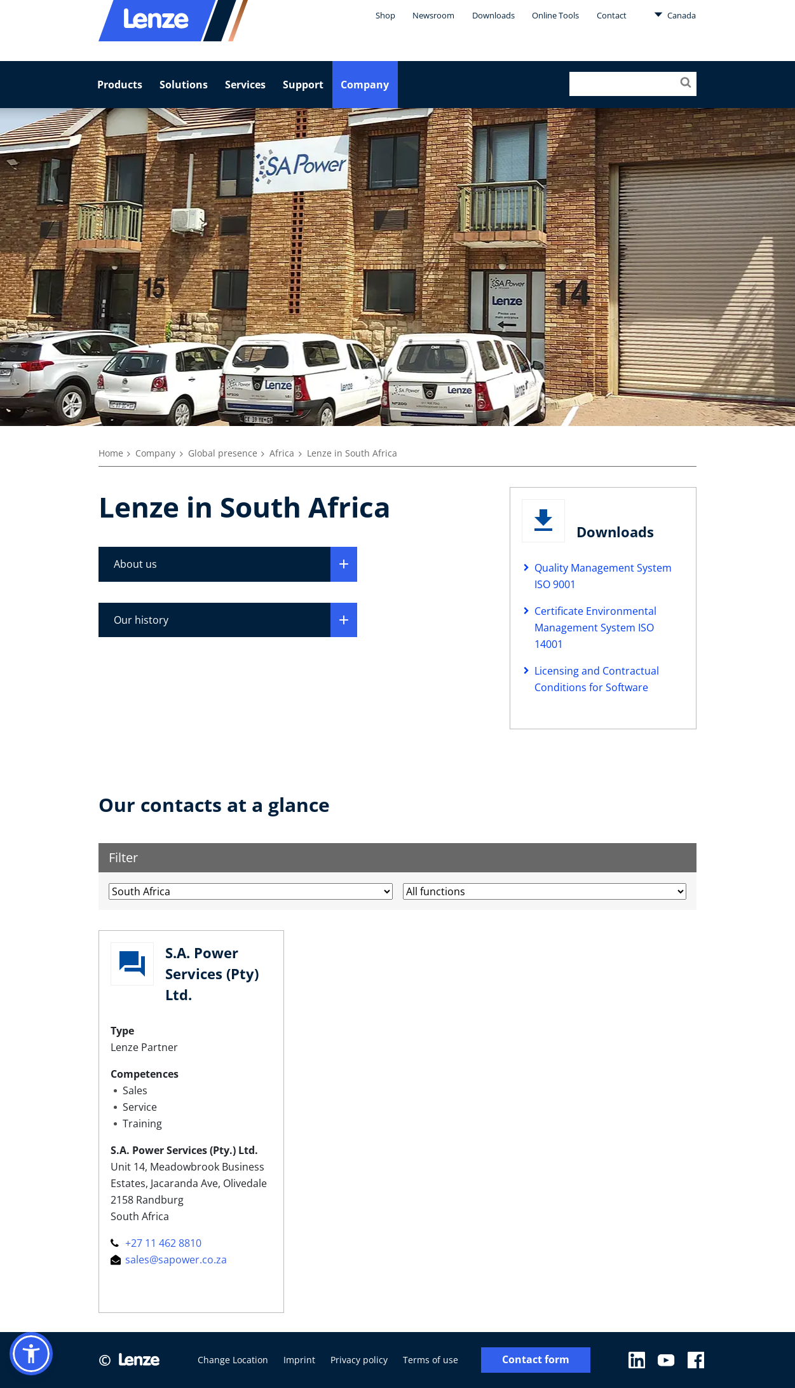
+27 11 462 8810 (156, 1243)
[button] (31, 1353)
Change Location (233, 1360)
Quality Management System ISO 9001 (603, 576)
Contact (612, 15)
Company (365, 85)
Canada (675, 14)
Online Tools (555, 15)
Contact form (535, 1359)
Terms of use (430, 1360)
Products (119, 85)
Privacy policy (359, 1360)
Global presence (222, 453)
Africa (281, 453)
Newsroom (433, 15)
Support (303, 85)
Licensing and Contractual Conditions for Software (596, 679)
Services (245, 85)
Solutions (184, 85)
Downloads (493, 15)
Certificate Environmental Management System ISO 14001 (595, 627)
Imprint (299, 1360)
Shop (385, 15)
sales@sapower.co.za (169, 1260)
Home (111, 453)
